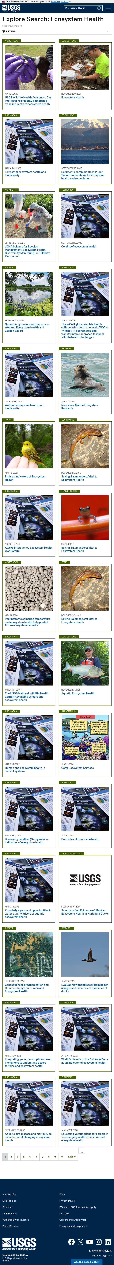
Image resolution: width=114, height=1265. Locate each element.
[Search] (100, 8)
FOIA (62, 1194)
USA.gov (64, 1213)
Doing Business (10, 1226)
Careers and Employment (73, 1220)
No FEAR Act (9, 1213)
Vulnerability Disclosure (15, 1220)
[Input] (83, 8)
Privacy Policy (67, 1201)
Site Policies (9, 1201)
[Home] (11, 10)
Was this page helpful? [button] (86, 1262)
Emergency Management (73, 1226)
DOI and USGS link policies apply (77, 1207)
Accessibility (9, 1194)
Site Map (7, 1207)
